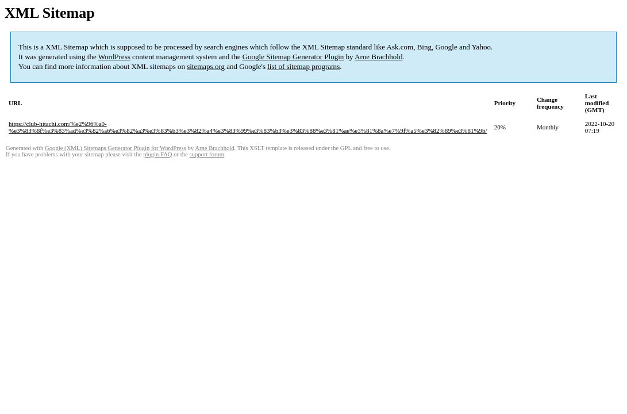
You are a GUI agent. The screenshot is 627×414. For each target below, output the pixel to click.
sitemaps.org (206, 66)
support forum (206, 154)
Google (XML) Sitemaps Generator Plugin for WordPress (115, 148)
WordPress (114, 56)
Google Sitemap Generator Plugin (293, 56)
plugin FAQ (157, 154)
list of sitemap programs (303, 66)
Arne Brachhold (378, 56)
